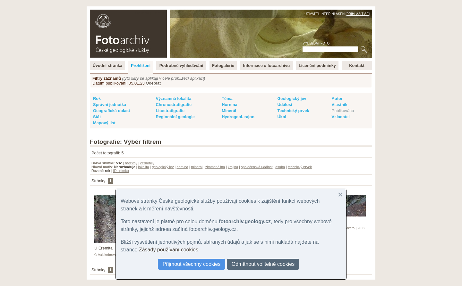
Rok (97, 98)
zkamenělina (215, 167)
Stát (97, 116)
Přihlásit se (357, 14)
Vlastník (339, 104)
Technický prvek (293, 110)
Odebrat (153, 83)
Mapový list (104, 122)
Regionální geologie (175, 116)
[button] (340, 194)
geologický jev (163, 167)
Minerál (229, 110)
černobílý (147, 163)
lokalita (143, 167)
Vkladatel (341, 116)
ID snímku (121, 171)
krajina (233, 167)
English (159, 13)
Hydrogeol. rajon (238, 116)
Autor (337, 98)
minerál (197, 167)
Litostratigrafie (170, 110)
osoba (280, 167)
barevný (131, 163)
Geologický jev (291, 98)
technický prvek (300, 167)
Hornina (229, 104)
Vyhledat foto (316, 43)
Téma (227, 98)
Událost (284, 104)
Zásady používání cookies (168, 249)
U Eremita (110, 245)
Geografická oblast (111, 110)
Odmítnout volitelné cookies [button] (263, 264)
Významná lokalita (173, 98)
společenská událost (257, 167)
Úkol (281, 116)
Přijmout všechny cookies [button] (192, 264)
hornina (182, 167)
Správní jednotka (109, 104)
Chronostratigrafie (174, 104)
